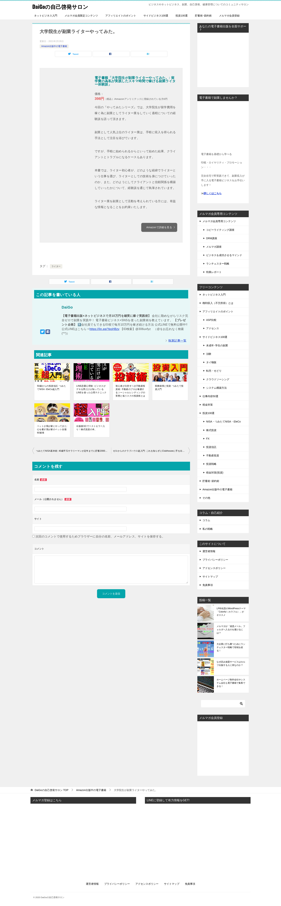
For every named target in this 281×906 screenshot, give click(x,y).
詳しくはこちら (213, 193)
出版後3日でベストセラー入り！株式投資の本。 (90, 428)
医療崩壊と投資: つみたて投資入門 (169, 388)
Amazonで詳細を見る (160, 227)
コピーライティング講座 (220, 229)
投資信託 (211, 447)
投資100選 (181, 15)
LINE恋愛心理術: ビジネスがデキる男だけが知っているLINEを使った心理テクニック (91, 389)
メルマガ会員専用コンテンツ (219, 221)
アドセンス (212, 328)
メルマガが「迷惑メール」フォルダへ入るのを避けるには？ (231, 629)
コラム (206, 520)
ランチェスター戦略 (217, 263)
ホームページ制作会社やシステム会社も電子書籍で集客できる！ (231, 683)
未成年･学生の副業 (217, 345)
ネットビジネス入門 (45, 15)
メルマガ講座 (214, 246)
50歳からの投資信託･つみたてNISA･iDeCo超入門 (51, 388)
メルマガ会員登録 (229, 15)
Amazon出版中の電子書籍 (54, 46)
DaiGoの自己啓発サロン (61, 6)
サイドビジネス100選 (155, 15)
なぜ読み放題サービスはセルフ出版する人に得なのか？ (231, 663)
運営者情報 (208, 551)
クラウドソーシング (217, 379)
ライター (56, 266)
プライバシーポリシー (215, 559)
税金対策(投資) (214, 472)
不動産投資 (212, 455)
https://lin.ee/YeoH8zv (104, 329)
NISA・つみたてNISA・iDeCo (223, 421)
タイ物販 (211, 362)
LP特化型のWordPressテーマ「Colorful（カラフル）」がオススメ (231, 611)
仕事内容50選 (210, 396)
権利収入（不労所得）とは (217, 303)
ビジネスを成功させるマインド (224, 255)
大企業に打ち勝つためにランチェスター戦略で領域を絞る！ (231, 647)
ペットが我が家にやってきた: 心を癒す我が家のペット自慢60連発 (52, 429)
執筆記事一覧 (177, 340)
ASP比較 (211, 319)
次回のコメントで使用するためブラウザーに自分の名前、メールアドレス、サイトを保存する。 (100, 536)
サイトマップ (210, 576)
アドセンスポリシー (214, 568)
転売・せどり (214, 370)
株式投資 (211, 430)
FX (207, 438)
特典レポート (214, 272)
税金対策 (207, 404)
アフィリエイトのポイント (120, 15)
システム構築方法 (216, 387)
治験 (208, 353)
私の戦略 (207, 528)
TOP (51, 790)
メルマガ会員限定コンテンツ (81, 15)
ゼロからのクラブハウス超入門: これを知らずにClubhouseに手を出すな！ (151, 451)
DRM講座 (211, 238)
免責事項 (207, 585)
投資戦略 (211, 463)
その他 (206, 497)
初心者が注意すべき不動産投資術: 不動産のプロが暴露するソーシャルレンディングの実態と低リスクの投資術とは (130, 391)
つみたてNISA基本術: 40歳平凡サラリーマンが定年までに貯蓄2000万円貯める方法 (73, 451)
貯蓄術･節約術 (203, 15)
